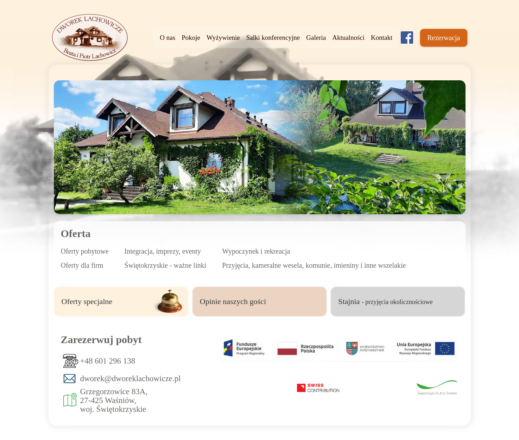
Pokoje (191, 37)
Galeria (316, 37)
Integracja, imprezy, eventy (163, 251)
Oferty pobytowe (85, 251)
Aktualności (348, 37)
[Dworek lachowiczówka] (407, 37)
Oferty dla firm (82, 265)
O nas (167, 37)
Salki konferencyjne (273, 37)
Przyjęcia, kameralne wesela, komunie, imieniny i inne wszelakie (314, 265)
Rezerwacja (443, 38)
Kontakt (381, 37)
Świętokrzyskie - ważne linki (166, 265)
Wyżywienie (223, 37)
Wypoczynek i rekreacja (256, 251)
